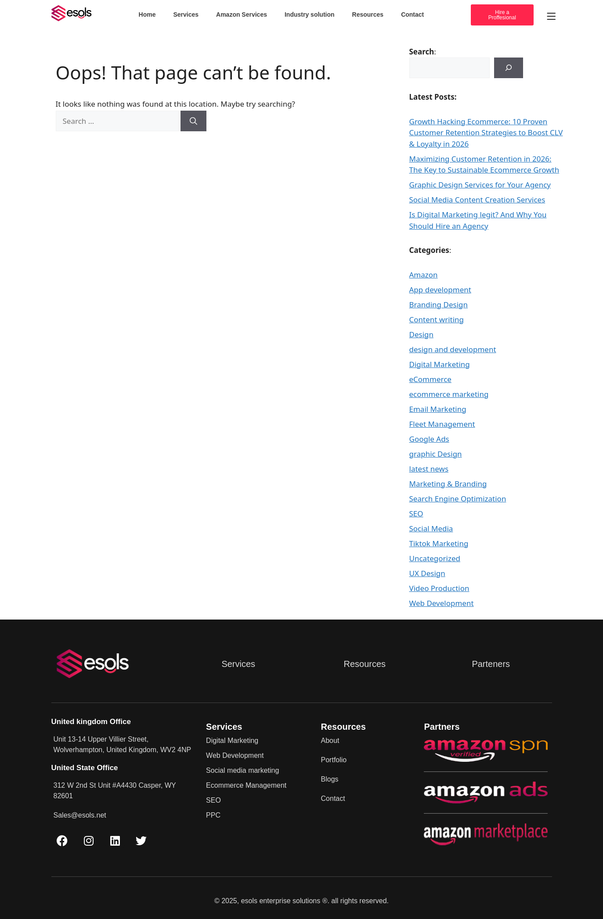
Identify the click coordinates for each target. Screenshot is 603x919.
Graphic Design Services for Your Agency (480, 185)
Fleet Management (442, 424)
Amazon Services (241, 14)
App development (440, 290)
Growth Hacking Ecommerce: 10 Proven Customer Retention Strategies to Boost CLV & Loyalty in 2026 (486, 132)
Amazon (423, 275)
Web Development (441, 603)
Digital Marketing (439, 364)
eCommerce (430, 379)
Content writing (436, 319)
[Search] (193, 121)
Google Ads (429, 439)
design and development (452, 349)
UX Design (427, 573)
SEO (416, 513)
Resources (368, 14)
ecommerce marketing (449, 394)
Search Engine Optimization (457, 499)
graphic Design (435, 454)
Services (186, 14)
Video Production (439, 588)
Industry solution (310, 14)
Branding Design (438, 304)
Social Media (431, 528)
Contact (412, 14)
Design (421, 334)
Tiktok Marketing (439, 543)
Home (147, 14)
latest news (429, 469)
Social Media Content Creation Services (477, 200)
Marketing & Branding (448, 484)
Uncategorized (435, 558)
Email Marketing (437, 409)
